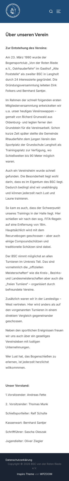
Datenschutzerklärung (19, 459)
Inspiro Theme (25, 473)
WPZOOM (46, 473)
